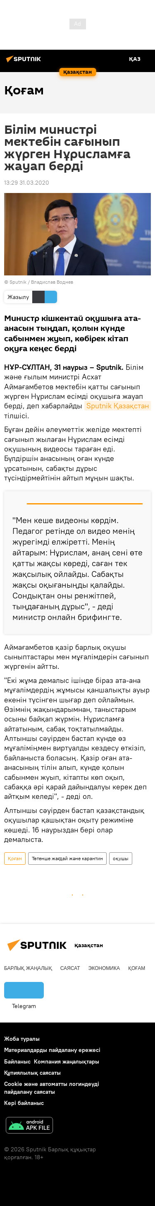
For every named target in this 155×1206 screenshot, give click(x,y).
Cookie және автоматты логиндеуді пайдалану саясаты (51, 1087)
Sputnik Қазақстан (117, 405)
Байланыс (17, 1061)
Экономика (104, 968)
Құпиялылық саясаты (32, 1072)
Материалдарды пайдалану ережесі (52, 1050)
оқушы (121, 858)
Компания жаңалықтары (66, 1061)
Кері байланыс (24, 1103)
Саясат (70, 968)
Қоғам (15, 858)
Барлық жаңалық (28, 968)
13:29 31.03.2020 (26, 182)
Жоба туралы (22, 1038)
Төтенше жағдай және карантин (67, 858)
